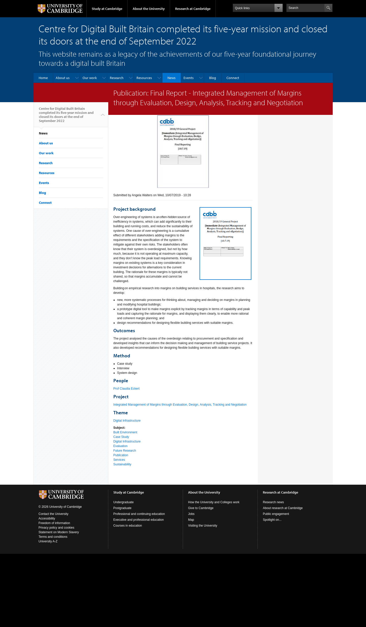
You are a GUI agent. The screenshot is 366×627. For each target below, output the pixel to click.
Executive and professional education (138, 520)
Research (117, 77)
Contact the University (53, 514)
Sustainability (122, 464)
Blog (212, 77)
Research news (273, 502)
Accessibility (47, 518)
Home (43, 77)
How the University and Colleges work (213, 502)
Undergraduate (123, 502)
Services (119, 460)
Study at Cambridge (107, 8)
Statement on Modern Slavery (59, 532)
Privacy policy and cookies (56, 527)
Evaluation (120, 446)
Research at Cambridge (192, 8)
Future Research (124, 450)
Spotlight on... (272, 520)
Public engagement (276, 514)
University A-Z (48, 541)
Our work (90, 77)
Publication (120, 455)
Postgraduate (122, 508)
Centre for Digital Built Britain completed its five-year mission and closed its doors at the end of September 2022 (66, 116)
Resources (144, 77)
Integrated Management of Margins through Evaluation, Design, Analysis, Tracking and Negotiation (180, 404)
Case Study (121, 437)
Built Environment (125, 432)
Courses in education (127, 525)
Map (191, 520)
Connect (232, 77)
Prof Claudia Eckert (126, 388)
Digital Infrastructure (127, 420)
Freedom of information (54, 523)
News (171, 77)
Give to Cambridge (201, 508)
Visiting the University (202, 525)
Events (189, 77)
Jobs (191, 514)
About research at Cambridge (283, 508)
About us (63, 77)
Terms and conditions (53, 537)
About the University (149, 8)
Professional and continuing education (139, 514)
